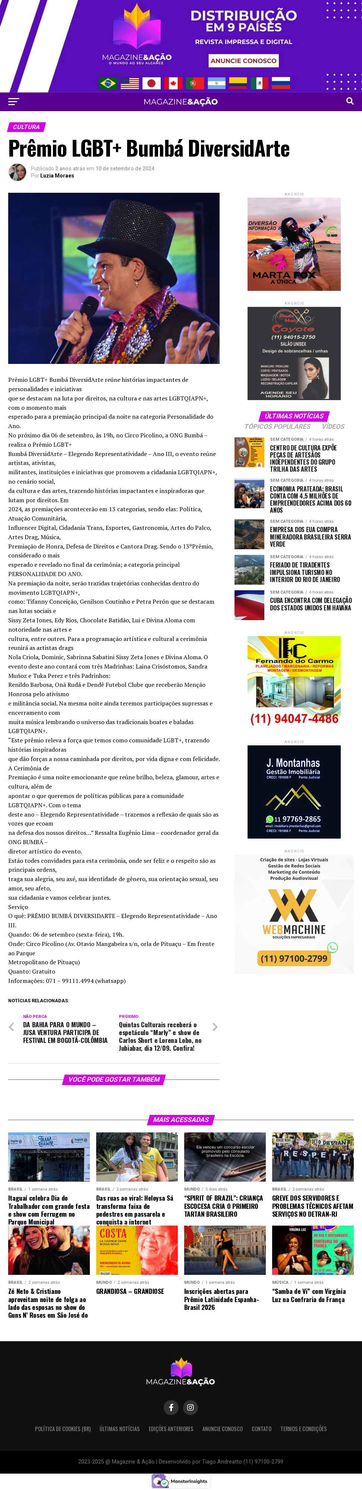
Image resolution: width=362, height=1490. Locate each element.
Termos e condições (303, 1429)
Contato (261, 1429)
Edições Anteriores (171, 1429)
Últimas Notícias (120, 1429)
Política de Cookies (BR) (63, 1429)
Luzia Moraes (57, 176)
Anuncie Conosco (222, 1429)
